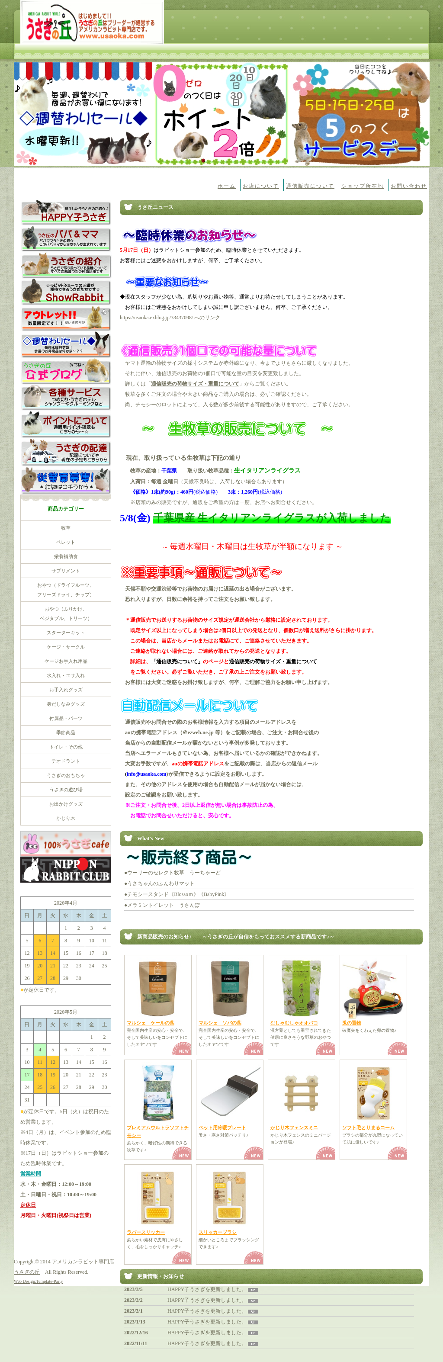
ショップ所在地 (362, 186)
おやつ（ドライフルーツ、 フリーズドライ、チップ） (65, 589)
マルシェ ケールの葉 (150, 1022)
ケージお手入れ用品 (66, 661)
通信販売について (310, 186)
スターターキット (66, 632)
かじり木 (65, 818)
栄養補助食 (66, 556)
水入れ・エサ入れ (66, 675)
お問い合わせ (409, 186)
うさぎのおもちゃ (66, 775)
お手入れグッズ (66, 689)
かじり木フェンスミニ (294, 1127)
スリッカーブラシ (218, 1232)
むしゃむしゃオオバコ (294, 1022)
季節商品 (65, 732)
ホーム (227, 186)
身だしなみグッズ (66, 704)
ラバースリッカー (146, 1232)
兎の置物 (351, 1022)
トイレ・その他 (66, 746)
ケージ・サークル (66, 646)
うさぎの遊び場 (66, 789)
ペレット (65, 542)
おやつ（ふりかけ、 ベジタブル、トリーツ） (66, 613)
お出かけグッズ (66, 803)
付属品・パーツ (66, 718)
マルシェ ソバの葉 (220, 1022)
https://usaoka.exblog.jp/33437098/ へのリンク (170, 318)
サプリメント (65, 570)
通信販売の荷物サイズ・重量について (195, 384)
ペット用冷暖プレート (222, 1127)
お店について (261, 186)
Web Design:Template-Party (38, 1281)
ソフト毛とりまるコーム (368, 1127)
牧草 (66, 527)
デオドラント (65, 761)
